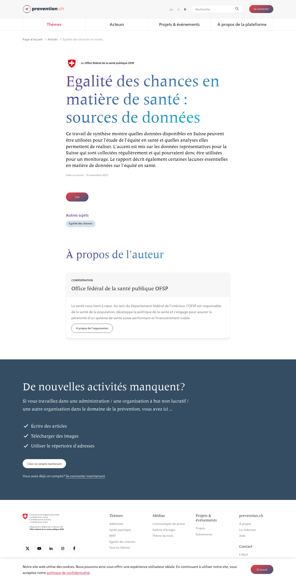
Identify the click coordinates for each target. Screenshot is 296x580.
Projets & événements (179, 24)
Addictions (116, 524)
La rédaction (247, 530)
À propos (245, 524)
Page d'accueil (33, 39)
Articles (53, 39)
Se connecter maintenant (85, 475)
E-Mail (243, 554)
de (171, 9)
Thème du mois (163, 536)
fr (185, 9)
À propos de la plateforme (242, 24)
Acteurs (117, 24)
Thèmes (54, 24)
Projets (200, 528)
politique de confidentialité (68, 572)
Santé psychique (120, 530)
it (179, 9)
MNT (112, 536)
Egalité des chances (80, 223)
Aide (242, 536)
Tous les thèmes (119, 547)
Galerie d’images (164, 530)
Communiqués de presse (169, 524)
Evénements (204, 534)
